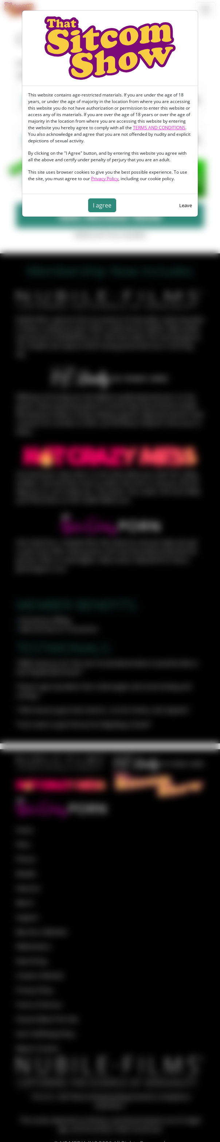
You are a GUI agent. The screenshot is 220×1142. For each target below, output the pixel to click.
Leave (185, 205)
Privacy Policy (104, 178)
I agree (102, 205)
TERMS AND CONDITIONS (159, 128)
